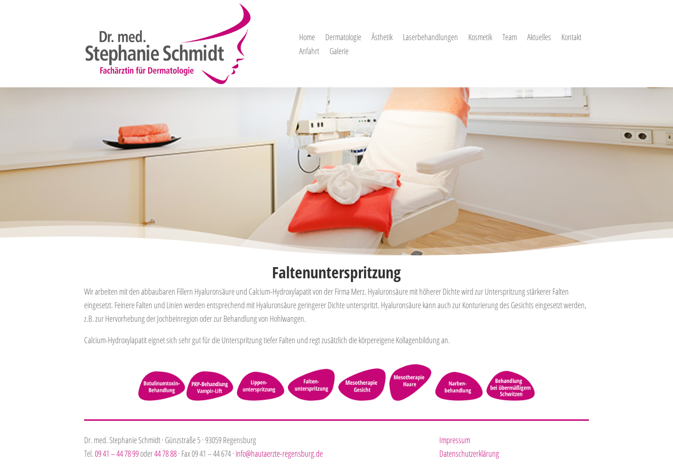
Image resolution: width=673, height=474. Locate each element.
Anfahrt (309, 52)
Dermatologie (343, 38)
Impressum (454, 440)
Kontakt (571, 38)
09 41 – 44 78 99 (117, 453)
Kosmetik (480, 38)
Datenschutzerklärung (469, 453)
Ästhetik (382, 38)
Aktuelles (539, 38)
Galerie (339, 52)
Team (509, 38)
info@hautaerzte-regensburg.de (279, 453)
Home (307, 38)
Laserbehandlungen (430, 38)
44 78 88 (165, 453)
